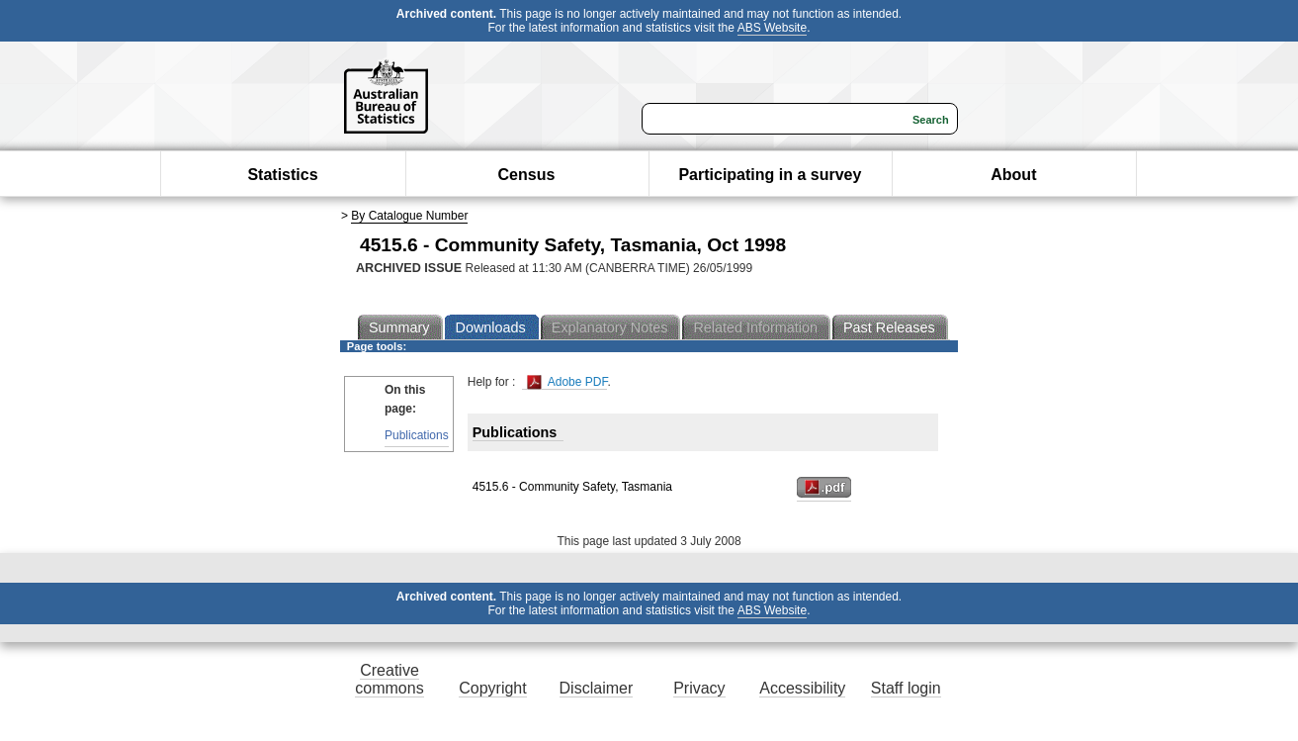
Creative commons (389, 679)
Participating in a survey (769, 174)
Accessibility (802, 688)
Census (527, 174)
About (1013, 174)
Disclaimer (597, 688)
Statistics (282, 174)
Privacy (699, 688)
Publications (417, 435)
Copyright (492, 688)
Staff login (906, 688)
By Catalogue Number (409, 216)
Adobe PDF (567, 382)
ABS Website (772, 28)
